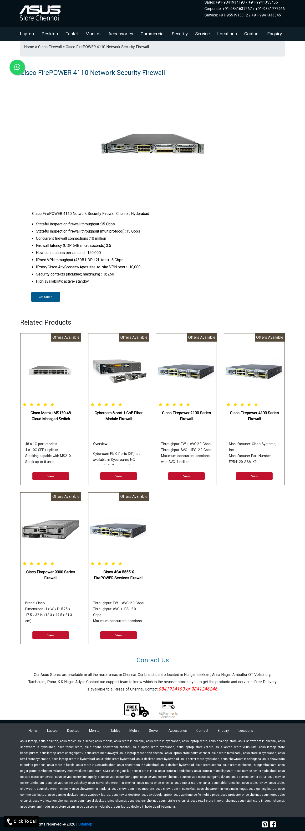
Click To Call (21, 822)
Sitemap (85, 824)
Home (33, 730)
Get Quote (45, 297)
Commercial (152, 33)
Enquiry (274, 33)
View (50, 476)
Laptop (27, 33)
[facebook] (273, 824)
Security (180, 33)
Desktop (49, 33)
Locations (227, 33)
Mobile (134, 730)
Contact (252, 33)
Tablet (72, 33)
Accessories (120, 33)
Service (202, 33)
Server (154, 730)
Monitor (93, 33)
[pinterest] (265, 824)
